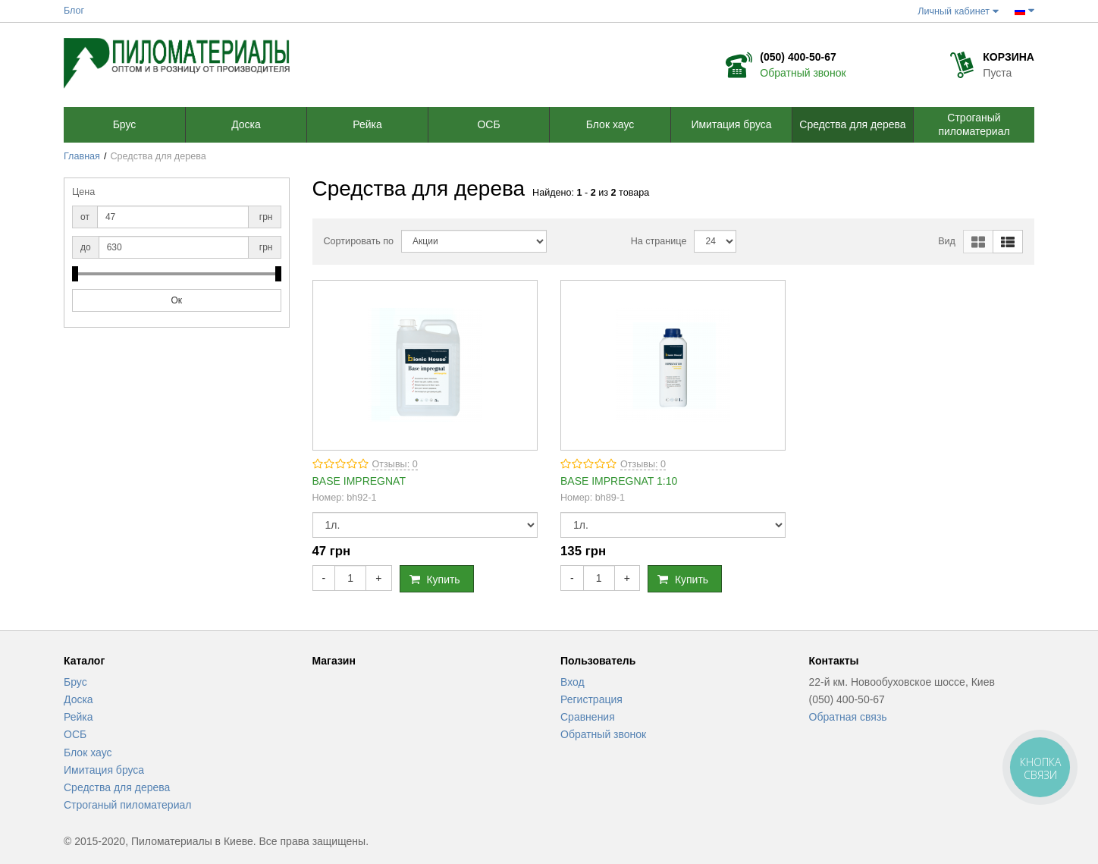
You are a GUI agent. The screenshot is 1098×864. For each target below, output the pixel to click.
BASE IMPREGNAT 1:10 (618, 481)
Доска (78, 699)
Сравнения (587, 717)
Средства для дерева (117, 787)
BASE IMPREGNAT (359, 481)
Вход (572, 682)
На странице (659, 241)
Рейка (78, 717)
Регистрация (591, 699)
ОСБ (75, 734)
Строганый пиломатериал (127, 805)
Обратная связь (848, 717)
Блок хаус (87, 752)
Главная (82, 156)
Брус (75, 682)
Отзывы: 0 (395, 464)
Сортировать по (359, 241)
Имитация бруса (104, 770)
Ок (176, 300)
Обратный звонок (802, 73)
